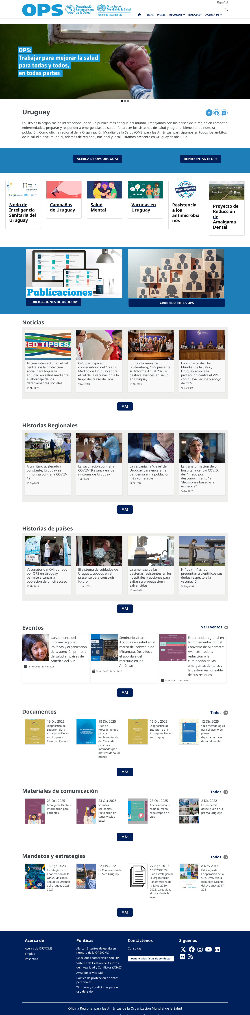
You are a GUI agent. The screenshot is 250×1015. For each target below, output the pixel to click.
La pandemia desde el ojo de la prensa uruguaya (212, 807)
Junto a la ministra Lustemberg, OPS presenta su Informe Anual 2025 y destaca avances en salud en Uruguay (150, 370)
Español (222, 2)
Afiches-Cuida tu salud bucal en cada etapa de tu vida (160, 809)
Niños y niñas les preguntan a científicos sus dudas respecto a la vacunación (202, 574)
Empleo (30, 952)
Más (125, 405)
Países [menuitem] (161, 14)
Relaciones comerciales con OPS (98, 957)
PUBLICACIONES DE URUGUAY (53, 301)
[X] (183, 949)
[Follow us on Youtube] (208, 949)
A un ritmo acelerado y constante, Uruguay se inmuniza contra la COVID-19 (47, 471)
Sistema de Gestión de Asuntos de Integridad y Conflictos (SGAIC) (99, 964)
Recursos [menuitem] (175, 14)
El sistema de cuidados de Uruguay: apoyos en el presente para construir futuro (98, 574)
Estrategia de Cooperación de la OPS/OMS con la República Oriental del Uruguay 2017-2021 (213, 878)
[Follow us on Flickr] (182, 957)
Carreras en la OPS (177, 302)
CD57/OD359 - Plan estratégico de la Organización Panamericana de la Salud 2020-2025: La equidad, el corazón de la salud (161, 882)
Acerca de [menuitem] (212, 14)
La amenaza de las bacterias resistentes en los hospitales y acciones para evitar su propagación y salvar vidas (151, 576)
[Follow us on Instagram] (200, 949)
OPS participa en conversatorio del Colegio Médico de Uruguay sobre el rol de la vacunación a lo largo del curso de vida (98, 370)
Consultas (134, 947)
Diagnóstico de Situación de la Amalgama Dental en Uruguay (161, 730)
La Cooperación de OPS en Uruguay (109, 870)
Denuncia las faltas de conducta (150, 957)
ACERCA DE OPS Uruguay (98, 159)
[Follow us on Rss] (190, 957)
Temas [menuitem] (149, 14)
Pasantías (31, 958)
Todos (215, 711)
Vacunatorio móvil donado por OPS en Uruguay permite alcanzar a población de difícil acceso (47, 574)
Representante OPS (200, 159)
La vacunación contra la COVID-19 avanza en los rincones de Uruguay (96, 469)
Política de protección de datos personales (97, 979)
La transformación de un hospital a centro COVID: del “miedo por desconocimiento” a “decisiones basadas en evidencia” (200, 475)
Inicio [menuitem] (139, 15)
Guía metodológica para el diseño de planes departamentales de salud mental (213, 732)
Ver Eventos (211, 625)
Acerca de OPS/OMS (39, 947)
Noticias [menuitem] (194, 14)
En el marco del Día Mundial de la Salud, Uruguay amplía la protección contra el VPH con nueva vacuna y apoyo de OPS (201, 372)
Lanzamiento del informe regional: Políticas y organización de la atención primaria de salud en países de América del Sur (69, 648)
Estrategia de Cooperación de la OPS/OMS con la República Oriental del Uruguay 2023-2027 (58, 878)
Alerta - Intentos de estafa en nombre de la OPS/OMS (96, 949)
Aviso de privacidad (89, 971)
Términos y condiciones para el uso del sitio (97, 988)
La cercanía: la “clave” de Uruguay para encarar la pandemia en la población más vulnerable (149, 471)
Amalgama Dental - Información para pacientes (59, 807)
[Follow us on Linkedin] (217, 949)
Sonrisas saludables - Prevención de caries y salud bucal (107, 811)
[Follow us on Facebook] (192, 949)
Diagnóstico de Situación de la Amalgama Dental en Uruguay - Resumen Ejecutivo (58, 732)
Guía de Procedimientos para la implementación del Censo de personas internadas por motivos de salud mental (109, 740)
